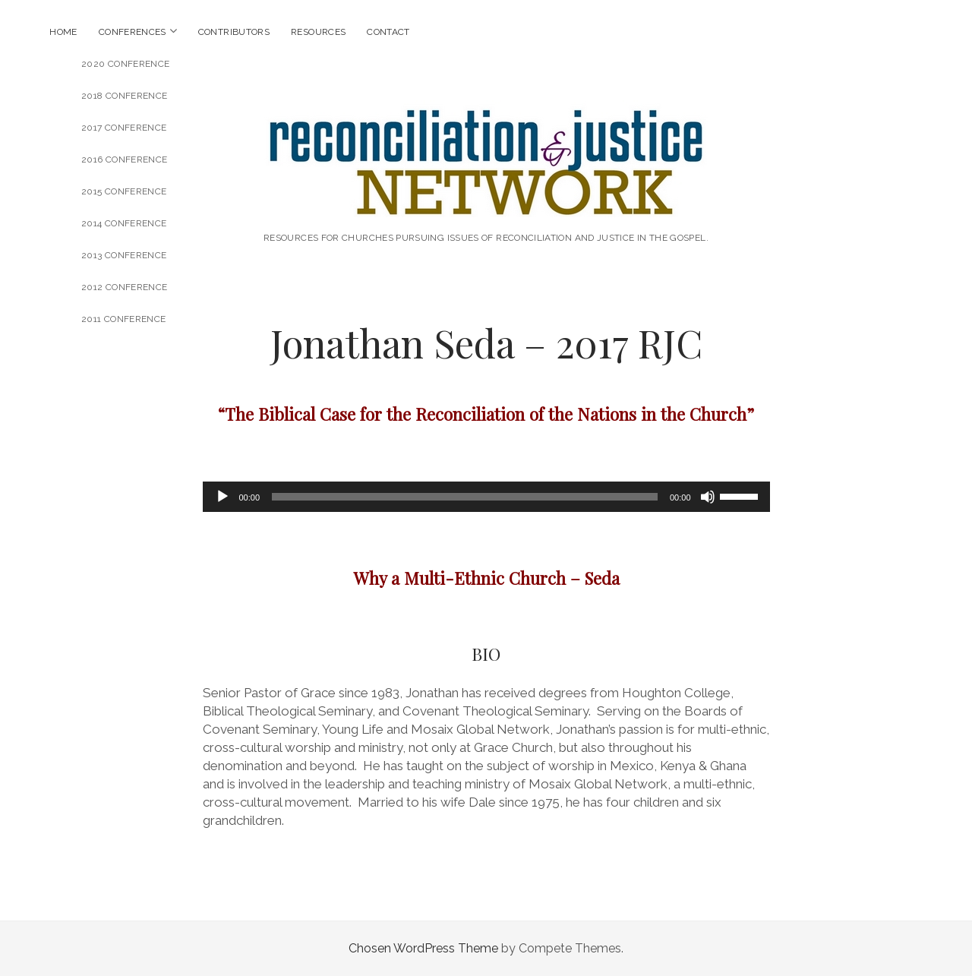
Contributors (234, 32)
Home (63, 32)
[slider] (465, 497)
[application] (486, 497)
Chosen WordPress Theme (423, 948)
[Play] (222, 496)
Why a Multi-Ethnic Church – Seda (486, 578)
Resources (318, 32)
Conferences (132, 32)
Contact (388, 32)
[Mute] (707, 496)
